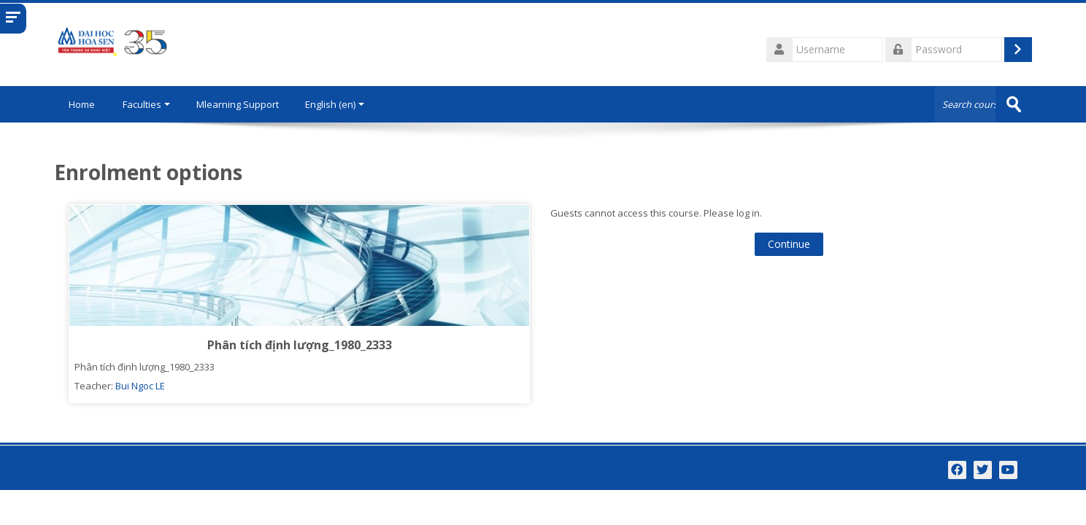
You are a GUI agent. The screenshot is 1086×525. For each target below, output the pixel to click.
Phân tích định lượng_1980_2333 (299, 345)
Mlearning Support (237, 104)
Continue (789, 244)
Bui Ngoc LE (140, 385)
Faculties (146, 104)
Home (82, 104)
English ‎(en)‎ (334, 104)
